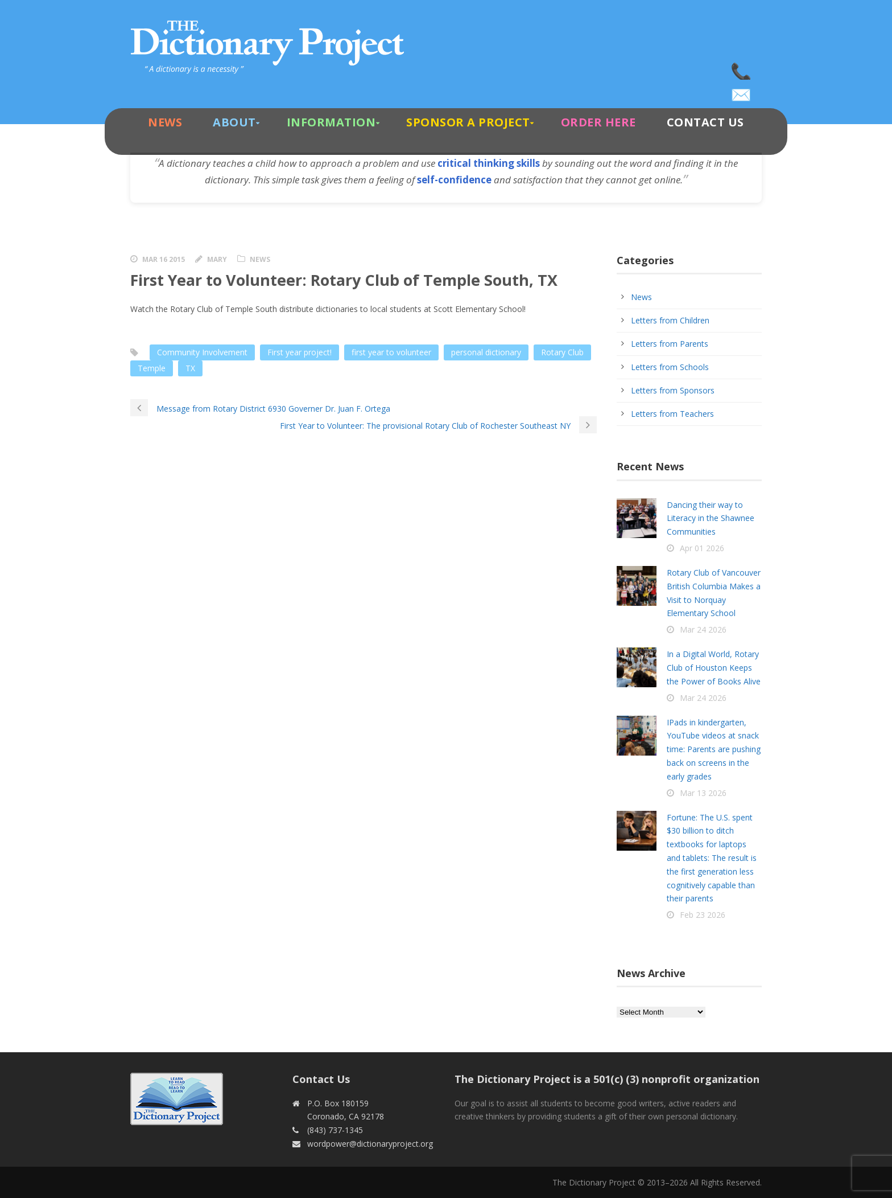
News (165, 122)
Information (331, 122)
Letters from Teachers (672, 413)
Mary (217, 259)
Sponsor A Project (468, 122)
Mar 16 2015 (163, 259)
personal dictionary (486, 352)
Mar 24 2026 (703, 629)
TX (190, 368)
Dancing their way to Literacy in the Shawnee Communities (710, 518)
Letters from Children (670, 320)
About (234, 122)
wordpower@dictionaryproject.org (741, 91)
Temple (152, 368)
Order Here (598, 122)
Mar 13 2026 (703, 792)
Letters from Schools (670, 367)
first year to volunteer (391, 352)
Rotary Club (562, 352)
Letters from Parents (669, 343)
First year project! (299, 352)
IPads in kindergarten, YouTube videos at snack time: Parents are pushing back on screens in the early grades (714, 749)
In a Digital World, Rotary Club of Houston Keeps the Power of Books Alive (714, 668)
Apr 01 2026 (702, 548)
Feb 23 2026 (702, 914)
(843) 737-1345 (741, 68)
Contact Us (705, 122)
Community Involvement (202, 352)
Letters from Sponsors (673, 390)
